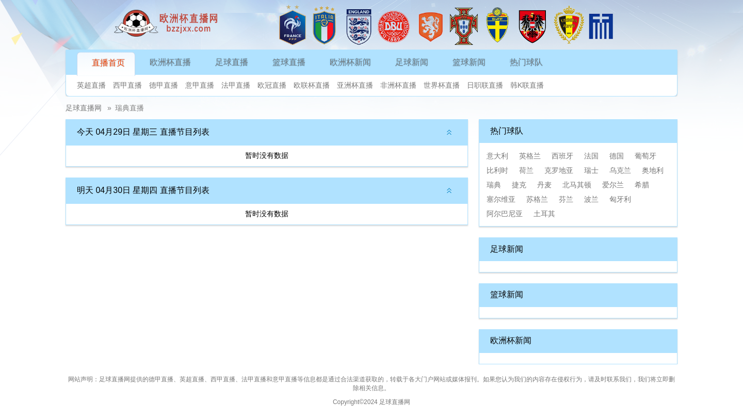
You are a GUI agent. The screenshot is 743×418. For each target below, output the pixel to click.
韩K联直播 (527, 85)
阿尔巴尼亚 (505, 214)
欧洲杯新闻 (350, 62)
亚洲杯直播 (355, 85)
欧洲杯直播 (170, 62)
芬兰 (566, 199)
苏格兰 (537, 199)
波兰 (591, 199)
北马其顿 (576, 185)
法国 (591, 156)
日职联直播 (485, 85)
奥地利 (653, 170)
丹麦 (544, 185)
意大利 (497, 156)
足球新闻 (411, 62)
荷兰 (526, 170)
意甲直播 (199, 85)
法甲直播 (235, 85)
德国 (616, 156)
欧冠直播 (271, 85)
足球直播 (231, 62)
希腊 (642, 185)
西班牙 (562, 156)
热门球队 (526, 62)
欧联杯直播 (312, 85)
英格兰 (530, 156)
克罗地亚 (558, 170)
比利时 (497, 170)
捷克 (519, 185)
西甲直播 (127, 85)
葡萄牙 (645, 156)
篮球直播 (288, 62)
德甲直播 (163, 85)
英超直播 (91, 85)
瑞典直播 (129, 108)
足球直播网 (84, 108)
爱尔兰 (613, 185)
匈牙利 (620, 199)
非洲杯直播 (398, 85)
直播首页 (108, 62)
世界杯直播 (442, 85)
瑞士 (591, 170)
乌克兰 (620, 170)
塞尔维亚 (501, 199)
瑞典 (494, 185)
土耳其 (544, 214)
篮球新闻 (469, 62)
